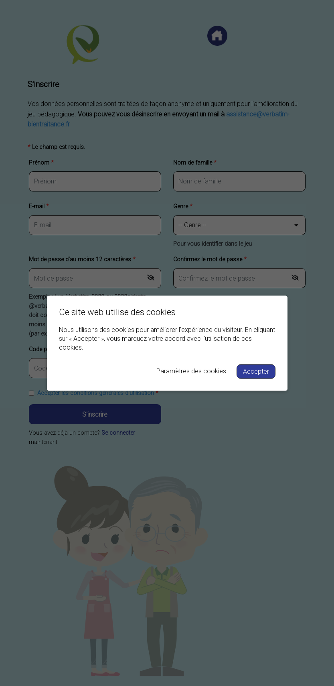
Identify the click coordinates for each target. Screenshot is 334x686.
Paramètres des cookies (191, 371)
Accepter (256, 371)
